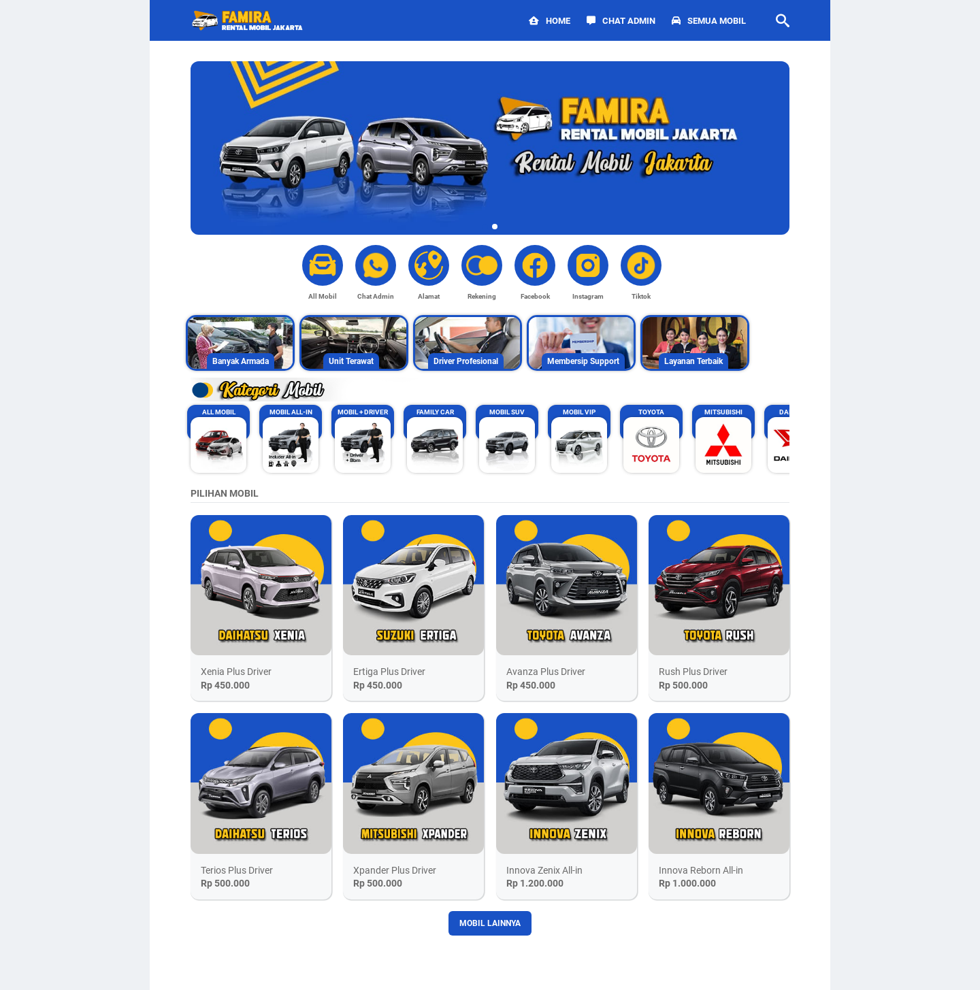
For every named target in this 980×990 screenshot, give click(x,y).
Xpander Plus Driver (394, 870)
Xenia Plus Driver (236, 671)
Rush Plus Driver (693, 671)
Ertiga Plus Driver (389, 671)
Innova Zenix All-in (544, 870)
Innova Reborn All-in (701, 870)
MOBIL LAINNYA (490, 923)
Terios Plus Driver (237, 870)
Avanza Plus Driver (545, 671)
